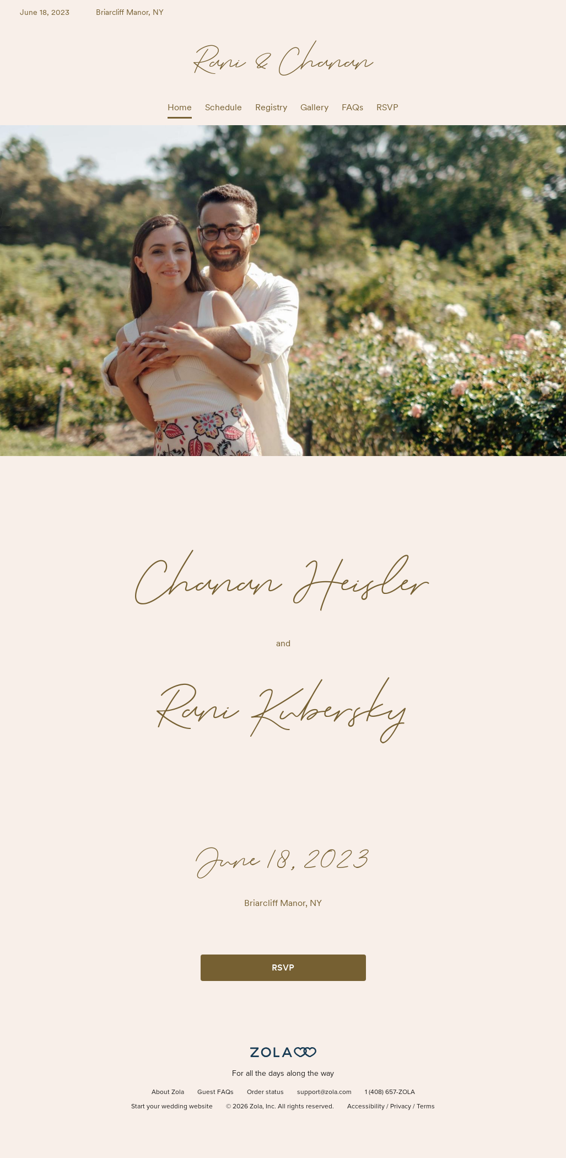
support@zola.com (324, 1092)
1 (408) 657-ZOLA (390, 1092)
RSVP (387, 107)
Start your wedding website (172, 1106)
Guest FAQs (215, 1092)
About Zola (168, 1092)
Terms (426, 1106)
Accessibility (366, 1106)
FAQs (352, 107)
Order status (265, 1092)
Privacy (400, 1106)
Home (180, 107)
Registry (271, 107)
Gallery (314, 107)
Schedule (223, 107)
